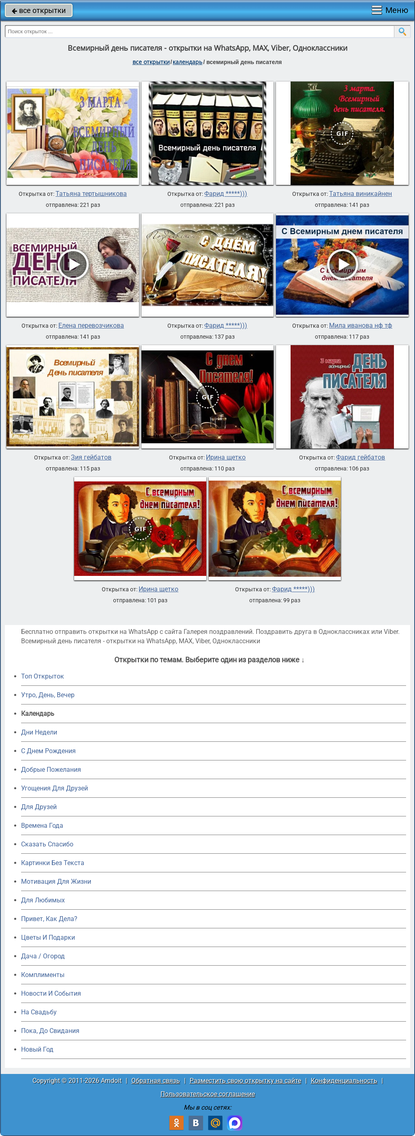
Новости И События (51, 993)
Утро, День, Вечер (48, 695)
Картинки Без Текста (52, 863)
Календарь (187, 62)
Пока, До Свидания (50, 1031)
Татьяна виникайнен (360, 194)
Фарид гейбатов (360, 457)
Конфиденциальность (344, 1080)
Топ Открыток (42, 676)
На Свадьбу (39, 1012)
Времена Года (42, 825)
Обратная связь (155, 1080)
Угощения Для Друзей (54, 788)
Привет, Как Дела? (49, 919)
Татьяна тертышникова (91, 194)
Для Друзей (39, 807)
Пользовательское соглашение (207, 1094)
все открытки (39, 10)
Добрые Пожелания (51, 769)
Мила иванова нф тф (360, 325)
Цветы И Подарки (48, 937)
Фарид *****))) (225, 194)
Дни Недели (39, 732)
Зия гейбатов (91, 457)
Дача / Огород (43, 956)
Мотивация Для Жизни (56, 881)
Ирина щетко (226, 457)
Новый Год (37, 1049)
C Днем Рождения (48, 751)
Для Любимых (43, 900)
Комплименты (42, 975)
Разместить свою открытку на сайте (245, 1080)
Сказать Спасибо (47, 844)
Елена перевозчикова (91, 325)
